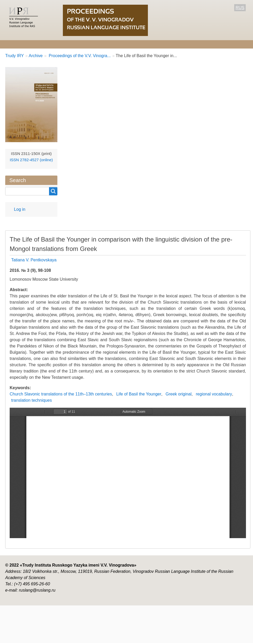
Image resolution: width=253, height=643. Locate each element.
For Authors (111, 44)
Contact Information (217, 44)
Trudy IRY (14, 55)
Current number (148, 44)
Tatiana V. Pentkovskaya (34, 260)
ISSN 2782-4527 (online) (31, 160)
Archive (181, 44)
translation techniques (31, 400)
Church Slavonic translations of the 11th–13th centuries (61, 394)
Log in (20, 209)
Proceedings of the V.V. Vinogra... (79, 55)
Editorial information (70, 44)
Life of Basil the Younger (138, 394)
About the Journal (22, 44)
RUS (240, 7)
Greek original (179, 394)
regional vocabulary (214, 394)
